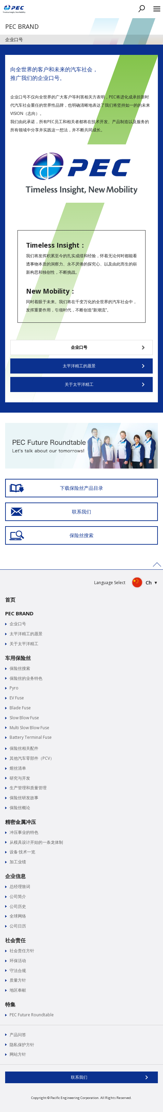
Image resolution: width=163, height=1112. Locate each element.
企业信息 (15, 876)
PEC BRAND (19, 613)
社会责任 (15, 940)
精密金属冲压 (20, 821)
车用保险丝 (18, 657)
